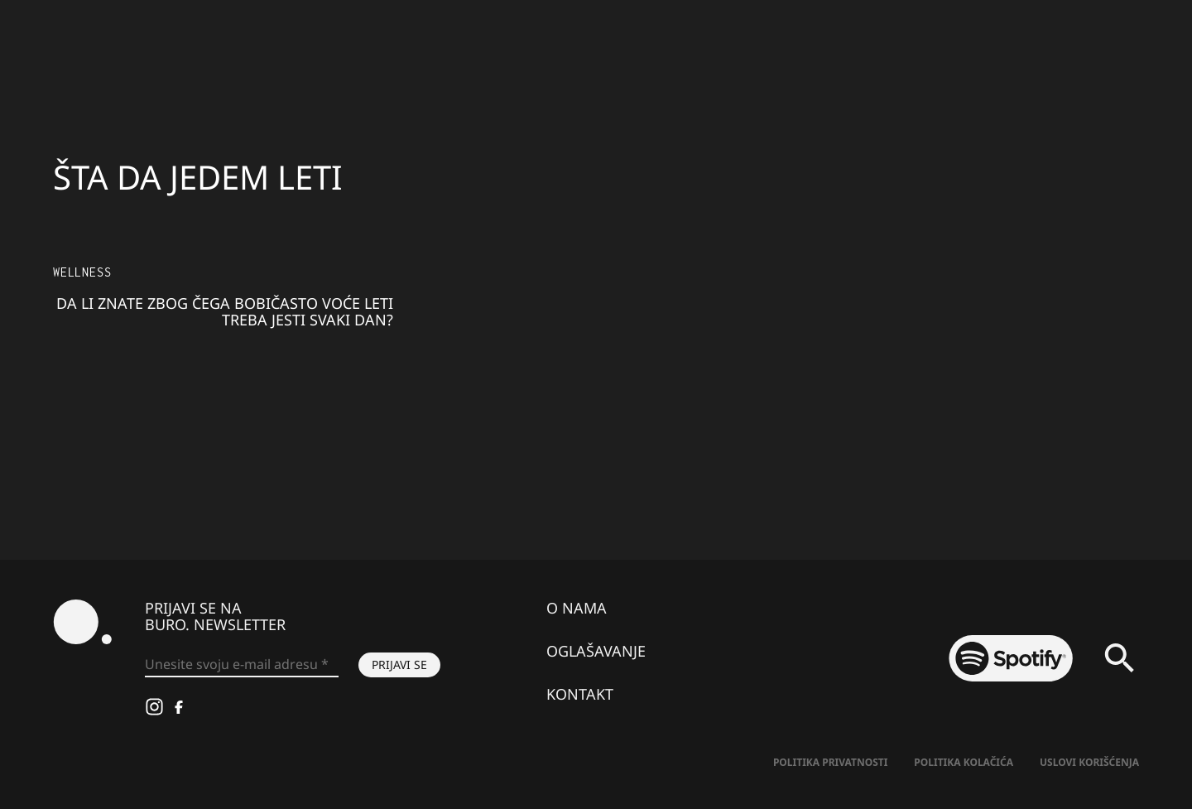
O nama (576, 608)
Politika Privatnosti (830, 762)
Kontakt (579, 694)
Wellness (82, 272)
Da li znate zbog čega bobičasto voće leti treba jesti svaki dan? (224, 311)
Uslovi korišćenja (1089, 762)
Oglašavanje (596, 651)
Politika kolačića (963, 762)
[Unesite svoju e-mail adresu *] (242, 664)
